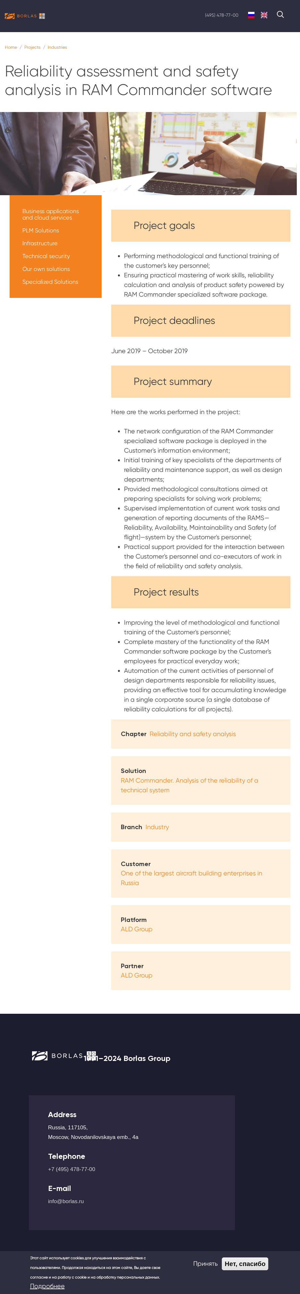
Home (11, 47)
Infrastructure (40, 243)
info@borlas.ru (66, 1201)
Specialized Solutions (50, 281)
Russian (251, 15)
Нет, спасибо (245, 1263)
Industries (57, 47)
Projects (32, 47)
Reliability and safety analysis (193, 734)
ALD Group (137, 929)
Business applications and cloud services (50, 214)
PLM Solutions (40, 230)
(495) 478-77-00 (221, 15)
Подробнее (47, 1286)
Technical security (46, 256)
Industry (157, 827)
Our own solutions (46, 268)
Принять (205, 1263)
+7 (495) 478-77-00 (71, 1169)
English (264, 15)
